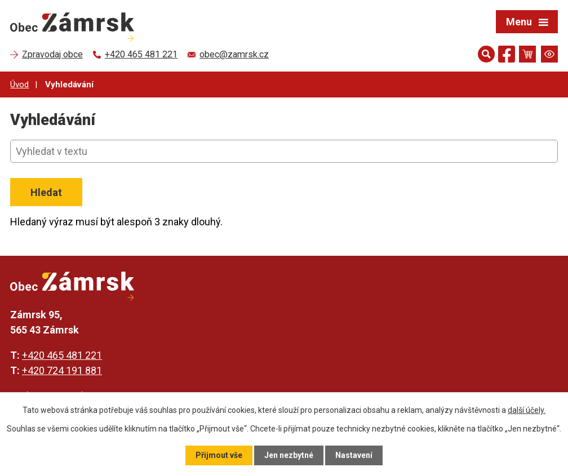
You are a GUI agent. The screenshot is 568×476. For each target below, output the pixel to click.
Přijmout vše (219, 455)
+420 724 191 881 (62, 370)
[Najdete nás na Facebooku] (506, 56)
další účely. (526, 410)
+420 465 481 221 (62, 355)
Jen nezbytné (288, 455)
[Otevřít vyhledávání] (486, 54)
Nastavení (353, 455)
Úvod (19, 84)
